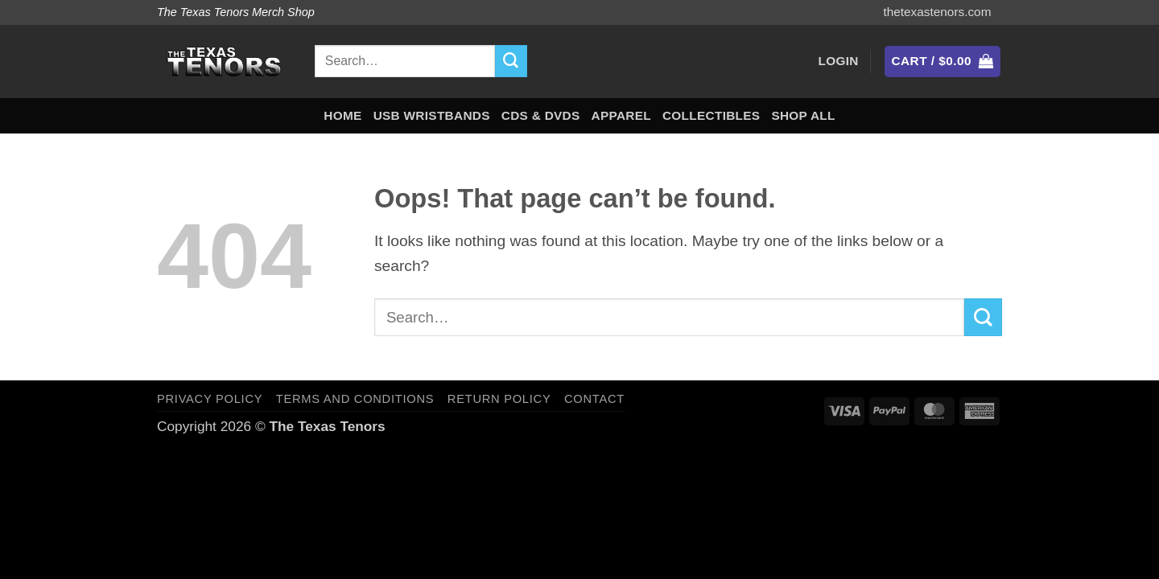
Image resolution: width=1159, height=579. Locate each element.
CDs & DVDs (540, 115)
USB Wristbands (431, 115)
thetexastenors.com (937, 11)
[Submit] (511, 61)
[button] (839, 61)
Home (342, 115)
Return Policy (499, 398)
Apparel (621, 115)
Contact (594, 398)
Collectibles (711, 115)
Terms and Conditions (355, 398)
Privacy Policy (209, 398)
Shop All (803, 115)
